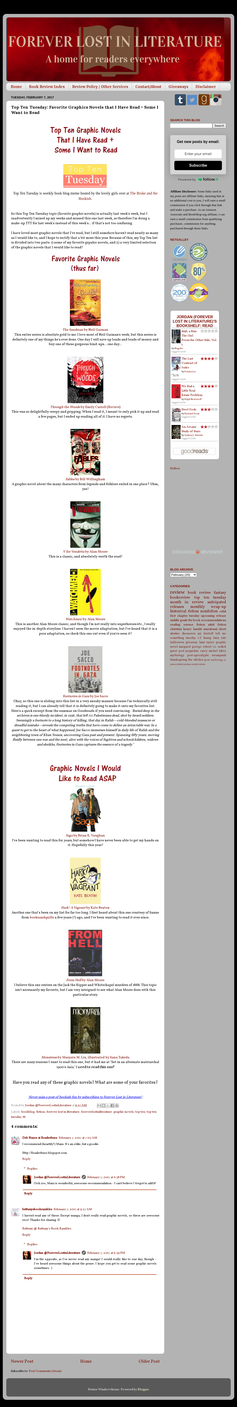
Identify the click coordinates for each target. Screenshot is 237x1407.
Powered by (198, 179)
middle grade (179, 620)
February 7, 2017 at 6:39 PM (106, 1253)
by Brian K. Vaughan (85, 835)
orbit (223, 611)
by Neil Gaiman (85, 329)
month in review (187, 602)
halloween (177, 642)
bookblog (28, 1112)
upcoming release (213, 616)
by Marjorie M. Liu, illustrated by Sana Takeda (85, 1057)
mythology (177, 655)
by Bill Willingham (85, 479)
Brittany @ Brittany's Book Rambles (46, 1228)
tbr (190, 620)
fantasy (220, 592)
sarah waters (198, 664)
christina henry (181, 629)
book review (199, 592)
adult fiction (217, 624)
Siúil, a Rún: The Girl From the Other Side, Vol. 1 (199, 338)
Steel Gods (189, 409)
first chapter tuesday (184, 616)
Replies (32, 1169)
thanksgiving (178, 660)
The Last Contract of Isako (189, 363)
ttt (24, 1117)
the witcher (195, 660)
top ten (140, 1112)
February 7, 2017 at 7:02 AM (78, 1138)
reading (175, 624)
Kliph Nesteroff (193, 399)
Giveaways (178, 86)
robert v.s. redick (214, 647)
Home (16, 86)
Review (113, 407)
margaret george (190, 647)
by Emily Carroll (78, 407)
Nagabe (179, 348)
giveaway (192, 642)
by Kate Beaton (85, 907)
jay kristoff (205, 633)
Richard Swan (192, 413)
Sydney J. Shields (194, 435)
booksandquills (42, 917)
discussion (188, 633)
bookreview (180, 597)
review (177, 592)
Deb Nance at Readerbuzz (39, 1138)
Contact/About (148, 86)
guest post (177, 651)
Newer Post (22, 1361)
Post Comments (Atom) (45, 1371)
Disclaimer (205, 86)
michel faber (217, 651)
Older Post (149, 1361)
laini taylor (206, 642)
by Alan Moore (85, 551)
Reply (26, 1159)
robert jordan (183, 664)
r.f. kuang (204, 638)
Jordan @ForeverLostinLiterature (57, 1177)
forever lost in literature (62, 1112)
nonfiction (209, 611)
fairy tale (219, 638)
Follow (175, 468)
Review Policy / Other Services (100, 86)
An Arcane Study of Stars (191, 429)
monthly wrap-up (208, 606)
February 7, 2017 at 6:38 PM (106, 1177)
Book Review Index (47, 86)
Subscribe (198, 165)
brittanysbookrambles (37, 1209)
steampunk (219, 655)
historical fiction (184, 611)
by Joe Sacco (85, 696)
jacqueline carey (196, 651)
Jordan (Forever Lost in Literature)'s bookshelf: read (195, 321)
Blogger (143, 1389)
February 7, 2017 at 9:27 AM (73, 1209)
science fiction (194, 624)
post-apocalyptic (198, 655)
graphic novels (124, 1112)
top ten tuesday (210, 597)
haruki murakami (205, 629)
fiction (40, 1112)
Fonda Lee (190, 371)
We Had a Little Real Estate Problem (192, 390)
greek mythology (213, 660)
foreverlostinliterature (96, 1112)
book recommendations (209, 620)
